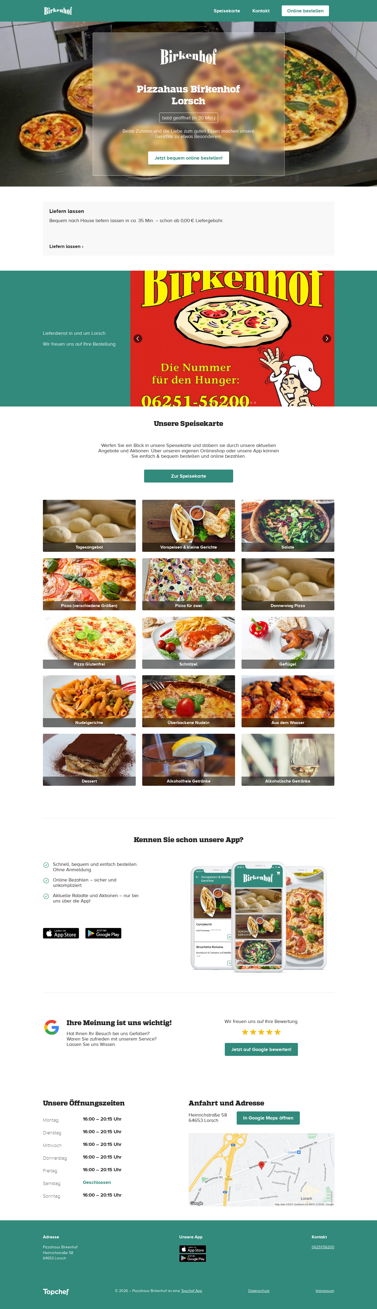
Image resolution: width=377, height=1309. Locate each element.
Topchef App (191, 1291)
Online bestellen (305, 10)
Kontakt (261, 10)
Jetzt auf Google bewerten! (261, 1049)
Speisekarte (227, 10)
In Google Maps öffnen (268, 1118)
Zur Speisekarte (188, 476)
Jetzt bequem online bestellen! (189, 158)
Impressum (325, 1291)
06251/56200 (323, 1247)
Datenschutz (259, 1291)
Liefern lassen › (66, 246)
